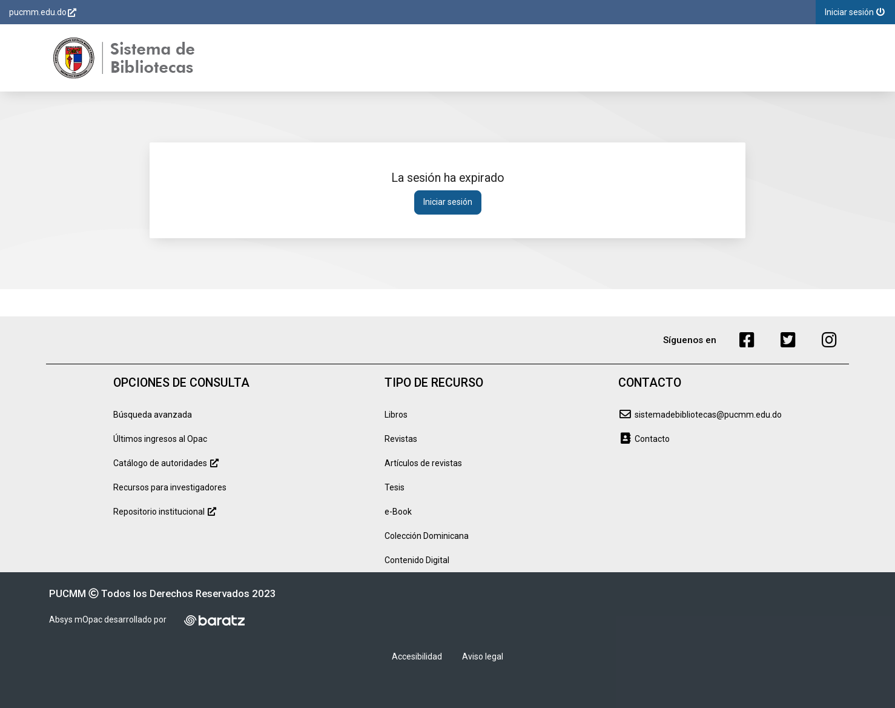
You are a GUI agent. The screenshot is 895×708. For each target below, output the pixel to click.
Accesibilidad (417, 656)
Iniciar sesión (447, 202)
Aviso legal (482, 656)
